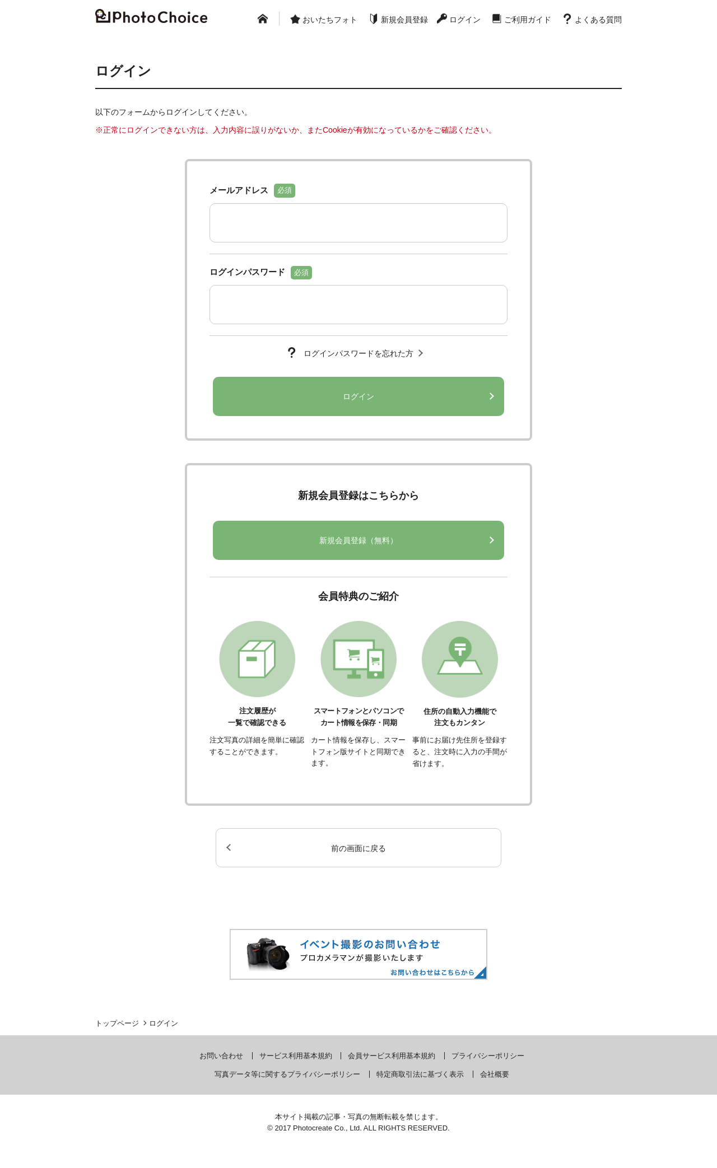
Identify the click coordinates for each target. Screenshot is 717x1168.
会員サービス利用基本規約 (391, 1056)
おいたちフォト (329, 19)
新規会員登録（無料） (358, 540)
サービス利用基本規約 (295, 1056)
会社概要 (494, 1074)
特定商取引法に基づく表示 (420, 1074)
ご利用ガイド (527, 19)
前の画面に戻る (358, 848)
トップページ (117, 1023)
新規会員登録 (404, 19)
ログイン (465, 19)
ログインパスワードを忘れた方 (358, 353)
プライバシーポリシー (487, 1056)
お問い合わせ (221, 1056)
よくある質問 (598, 19)
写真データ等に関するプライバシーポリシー (287, 1074)
